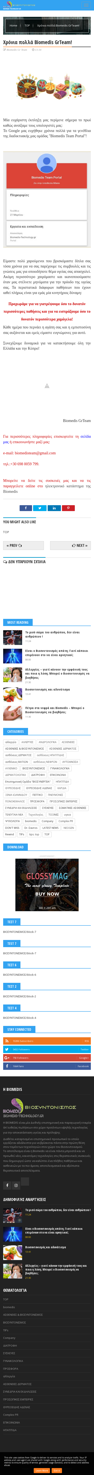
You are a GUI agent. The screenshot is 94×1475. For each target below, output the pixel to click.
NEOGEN (69, 828)
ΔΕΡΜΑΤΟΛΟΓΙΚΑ (15, 775)
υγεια (67, 814)
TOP (28, 25)
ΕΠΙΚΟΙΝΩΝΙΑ (58, 775)
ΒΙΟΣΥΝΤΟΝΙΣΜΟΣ (34, 768)
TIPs (21, 834)
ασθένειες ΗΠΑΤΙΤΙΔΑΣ (50, 755)
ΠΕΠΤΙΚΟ (37, 795)
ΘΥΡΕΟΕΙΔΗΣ (13, 788)
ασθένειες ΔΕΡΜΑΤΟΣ (18, 755)
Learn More (42, 1470)
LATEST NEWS (50, 828)
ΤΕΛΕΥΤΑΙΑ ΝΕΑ (14, 814)
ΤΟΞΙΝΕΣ (53, 814)
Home (14, 25)
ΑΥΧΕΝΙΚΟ (11, 768)
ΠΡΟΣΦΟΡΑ (37, 801)
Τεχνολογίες (35, 814)
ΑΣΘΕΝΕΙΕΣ (68, 742)
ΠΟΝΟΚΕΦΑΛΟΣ (15, 801)
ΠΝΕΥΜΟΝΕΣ (55, 795)
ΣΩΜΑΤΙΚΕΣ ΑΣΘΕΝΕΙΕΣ (72, 808)
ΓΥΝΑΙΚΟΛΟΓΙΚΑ (60, 768)
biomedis (30, 821)
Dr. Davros (30, 828)
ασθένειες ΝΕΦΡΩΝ (45, 762)
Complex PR (66, 821)
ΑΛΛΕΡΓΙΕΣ (27, 742)
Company (47, 821)
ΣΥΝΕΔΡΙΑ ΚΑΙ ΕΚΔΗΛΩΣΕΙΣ (21, 808)
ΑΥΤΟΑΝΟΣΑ (70, 762)
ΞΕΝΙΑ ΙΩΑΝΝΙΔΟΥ (16, 795)
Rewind (9, 834)
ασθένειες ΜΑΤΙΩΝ (16, 762)
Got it (57, 1470)
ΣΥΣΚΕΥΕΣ (48, 808)
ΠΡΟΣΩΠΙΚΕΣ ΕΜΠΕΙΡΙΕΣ (64, 801)
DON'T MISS (12, 828)
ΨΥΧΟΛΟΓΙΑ (12, 821)
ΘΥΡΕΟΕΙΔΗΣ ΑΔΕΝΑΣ (39, 788)
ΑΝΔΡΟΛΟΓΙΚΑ (47, 742)
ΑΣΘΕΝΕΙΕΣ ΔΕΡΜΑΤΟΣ (63, 748)
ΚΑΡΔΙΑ (62, 788)
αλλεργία (10, 742)
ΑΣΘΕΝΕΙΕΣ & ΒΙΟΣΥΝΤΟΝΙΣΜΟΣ (24, 748)
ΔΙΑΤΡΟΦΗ (38, 775)
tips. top (34, 834)
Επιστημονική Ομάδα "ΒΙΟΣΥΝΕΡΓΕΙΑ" (28, 781)
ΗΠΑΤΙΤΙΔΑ (62, 781)
